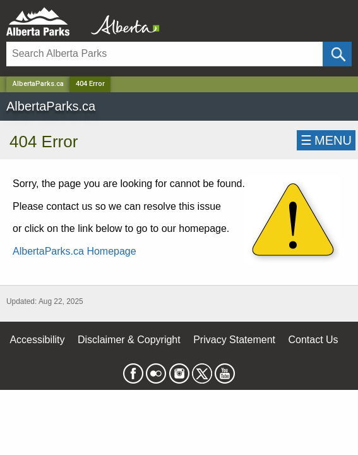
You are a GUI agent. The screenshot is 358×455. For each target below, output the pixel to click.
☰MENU (326, 140)
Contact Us (313, 339)
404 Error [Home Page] (90, 84)
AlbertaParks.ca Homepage (74, 251)
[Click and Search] (337, 54)
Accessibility (36, 339)
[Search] (164, 54)
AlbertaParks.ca (38, 84)
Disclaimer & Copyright (129, 339)
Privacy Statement (234, 339)
